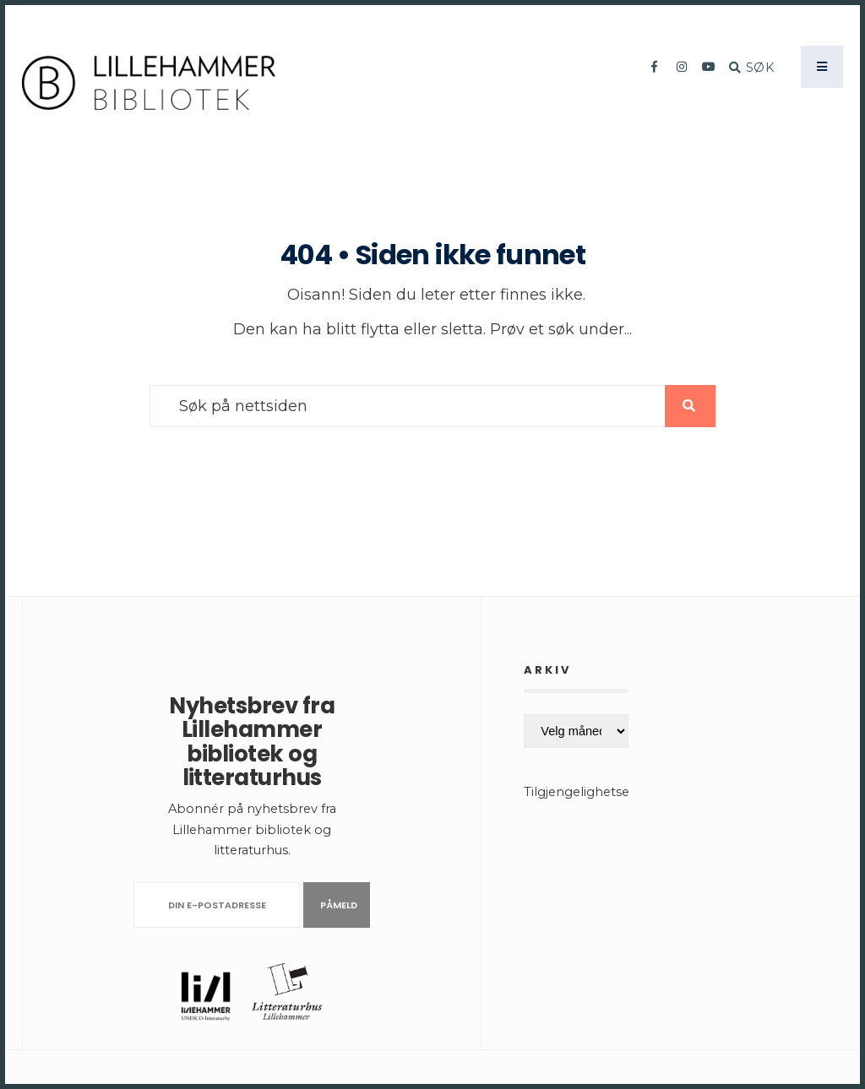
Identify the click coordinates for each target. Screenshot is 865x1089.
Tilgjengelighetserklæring (603, 791)
